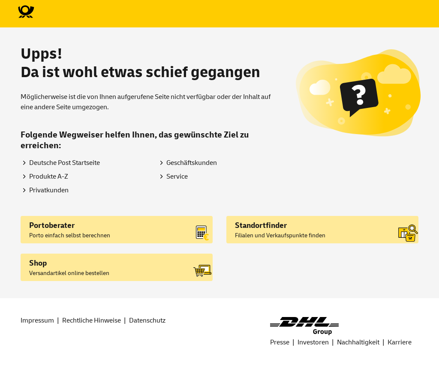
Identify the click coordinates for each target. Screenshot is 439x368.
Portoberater (52, 225)
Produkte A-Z (48, 176)
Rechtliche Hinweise (91, 320)
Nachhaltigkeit (358, 342)
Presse (279, 342)
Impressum (37, 320)
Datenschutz (147, 320)
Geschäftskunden (191, 163)
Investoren (313, 342)
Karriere (400, 342)
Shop (38, 263)
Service (177, 176)
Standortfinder (261, 225)
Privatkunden (49, 190)
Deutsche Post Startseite (64, 163)
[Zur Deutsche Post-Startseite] (26, 12)
